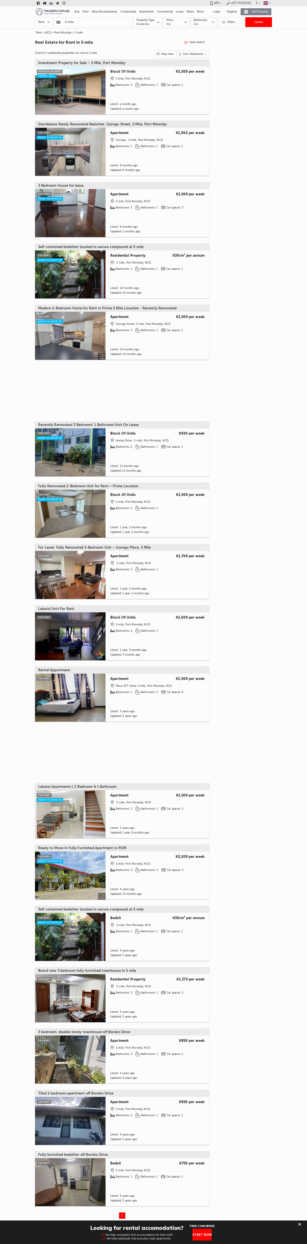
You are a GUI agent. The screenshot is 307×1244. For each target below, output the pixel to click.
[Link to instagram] (64, 3)
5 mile (79, 32)
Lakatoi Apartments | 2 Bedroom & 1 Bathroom (77, 787)
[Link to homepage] (52, 11)
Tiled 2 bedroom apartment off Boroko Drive (75, 1093)
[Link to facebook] (38, 3)
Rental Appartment (54, 670)
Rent (39, 32)
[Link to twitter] (57, 3)
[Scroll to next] (99, 636)
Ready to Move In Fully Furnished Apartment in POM (82, 848)
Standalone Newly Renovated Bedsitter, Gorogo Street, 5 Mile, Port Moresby (102, 124)
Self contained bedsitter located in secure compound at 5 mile (91, 247)
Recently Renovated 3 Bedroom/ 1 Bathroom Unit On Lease (88, 425)
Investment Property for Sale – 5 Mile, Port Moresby (82, 63)
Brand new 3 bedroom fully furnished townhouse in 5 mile (87, 971)
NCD (48, 32)
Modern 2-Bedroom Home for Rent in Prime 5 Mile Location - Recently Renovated (107, 308)
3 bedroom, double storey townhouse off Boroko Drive (84, 1032)
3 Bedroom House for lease (61, 186)
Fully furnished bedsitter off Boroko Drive (73, 1155)
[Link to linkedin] (51, 3)
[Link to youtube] (45, 3)
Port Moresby (62, 32)
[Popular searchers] (58, 22)
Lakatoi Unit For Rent (56, 609)
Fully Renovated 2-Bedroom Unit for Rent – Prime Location (88, 486)
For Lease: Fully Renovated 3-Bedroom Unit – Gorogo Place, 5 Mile (94, 547)
